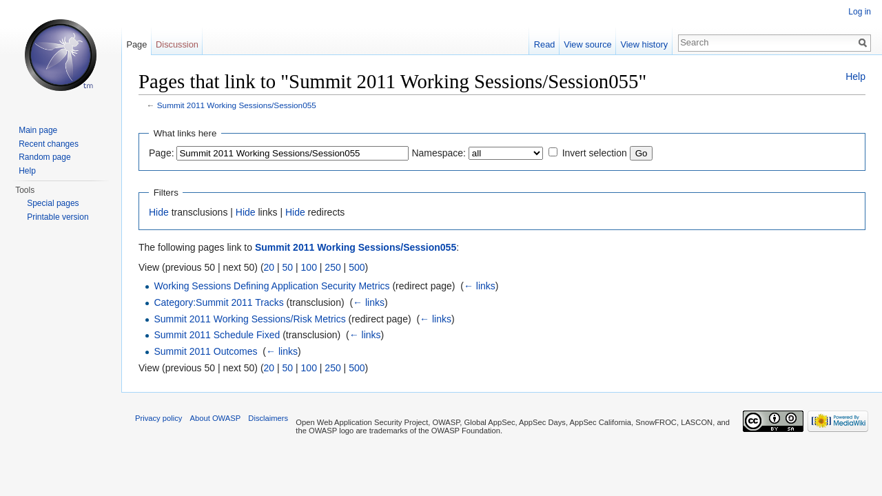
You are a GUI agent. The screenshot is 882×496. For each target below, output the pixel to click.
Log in (859, 12)
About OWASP (215, 418)
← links (479, 285)
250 (332, 267)
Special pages (53, 203)
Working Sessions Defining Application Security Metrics (271, 285)
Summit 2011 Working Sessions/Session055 (236, 105)
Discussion (177, 44)
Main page (38, 130)
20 (269, 267)
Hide (159, 212)
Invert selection (594, 152)
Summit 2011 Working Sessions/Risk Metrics (249, 318)
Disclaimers (268, 418)
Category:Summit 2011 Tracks (218, 302)
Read (544, 44)
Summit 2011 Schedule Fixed (217, 334)
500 (357, 267)
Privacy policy (158, 418)
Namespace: (438, 152)
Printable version (57, 217)
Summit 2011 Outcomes (205, 351)
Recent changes (49, 144)
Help (855, 76)
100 (309, 267)
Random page (44, 157)
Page (136, 44)
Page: (161, 152)
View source (587, 44)
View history (644, 44)
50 (288, 267)
